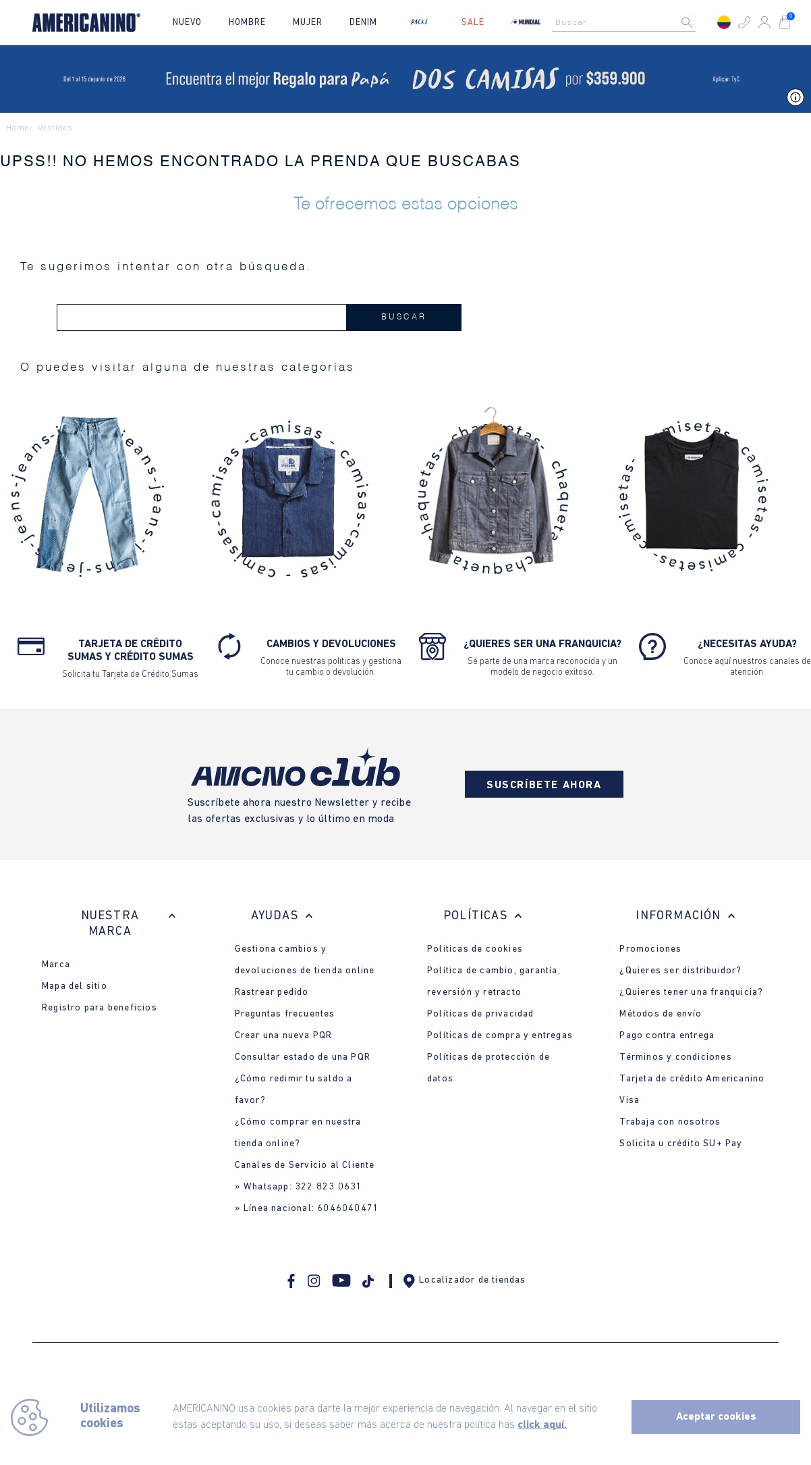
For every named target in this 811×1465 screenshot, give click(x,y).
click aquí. (542, 1425)
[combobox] (627, 22)
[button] (744, 22)
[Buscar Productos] (697, 22)
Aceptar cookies (716, 1417)
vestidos (55, 128)
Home (18, 128)
